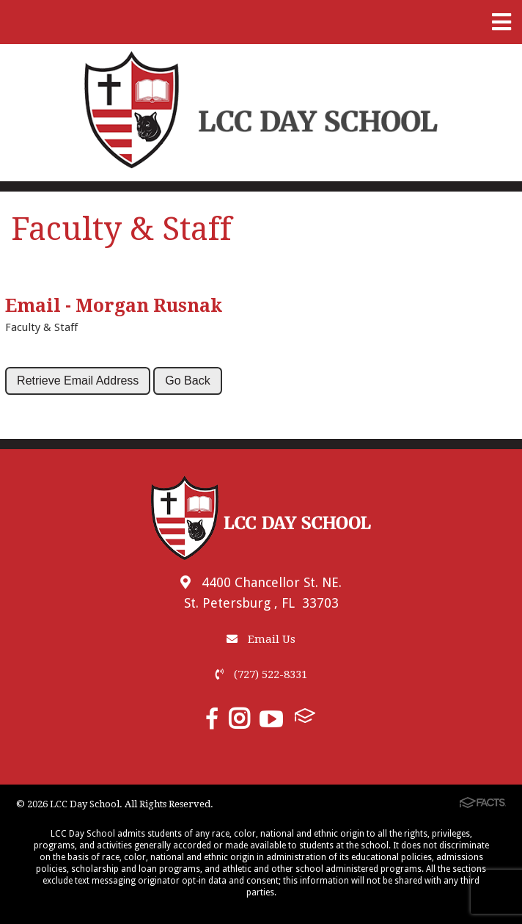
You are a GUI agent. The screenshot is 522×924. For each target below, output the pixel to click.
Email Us (261, 639)
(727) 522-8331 (261, 674)
